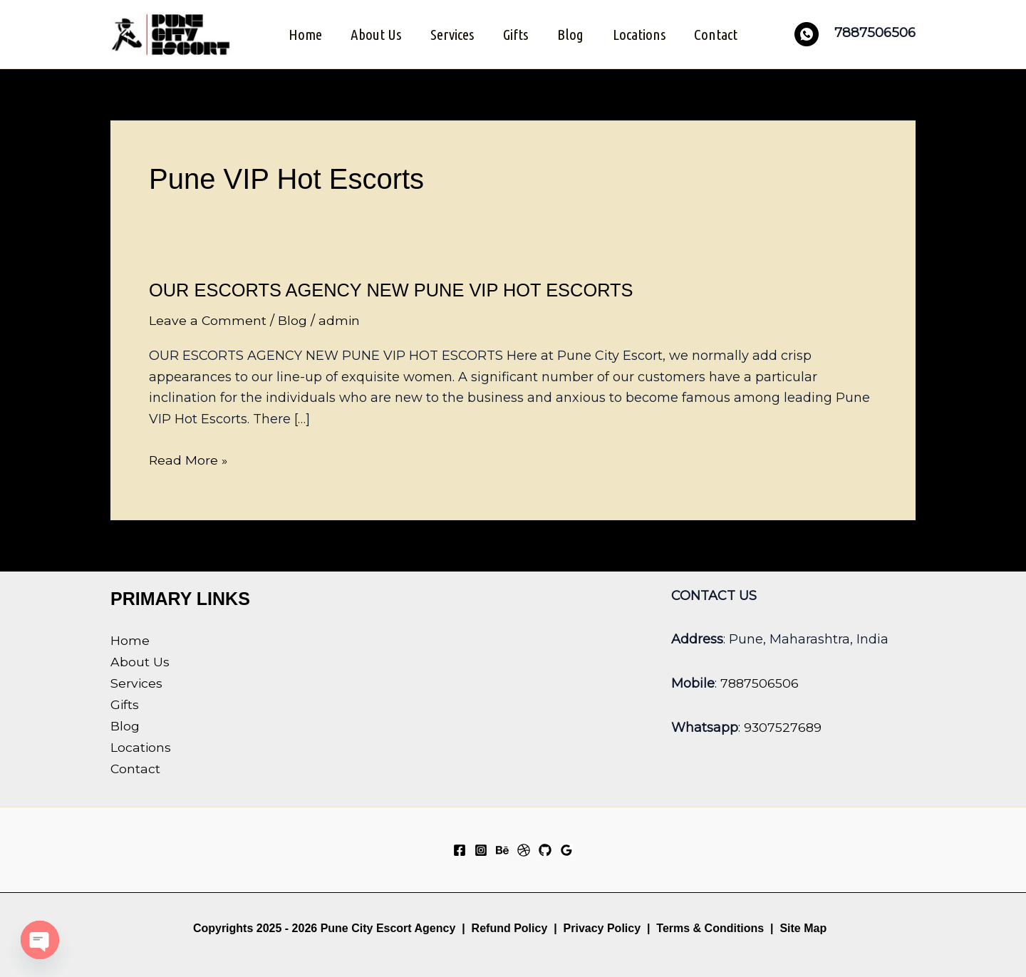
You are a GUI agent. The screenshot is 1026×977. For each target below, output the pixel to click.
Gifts (515, 33)
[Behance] (502, 848)
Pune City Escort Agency (388, 927)
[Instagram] (481, 848)
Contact (718, 33)
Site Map (802, 927)
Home (302, 33)
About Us (374, 33)
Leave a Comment (208, 320)
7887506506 (759, 681)
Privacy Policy (602, 927)
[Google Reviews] (566, 848)
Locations (640, 33)
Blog (571, 33)
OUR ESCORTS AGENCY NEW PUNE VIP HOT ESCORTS (396, 288)
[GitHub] (545, 848)
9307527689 (783, 725)
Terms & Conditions (708, 927)
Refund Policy (510, 927)
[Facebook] (459, 848)
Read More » (189, 459)
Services (451, 33)
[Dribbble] (523, 848)
